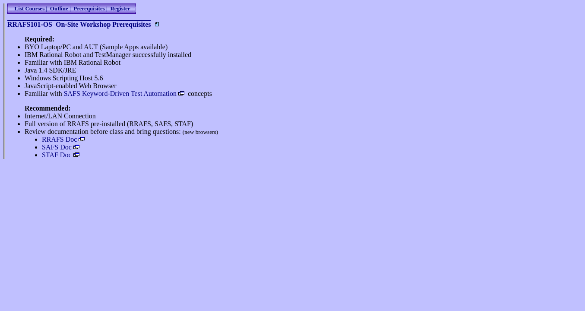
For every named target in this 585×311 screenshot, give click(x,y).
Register (120, 8)
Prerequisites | (89, 8)
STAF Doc (57, 155)
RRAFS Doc (59, 139)
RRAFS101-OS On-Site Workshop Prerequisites (79, 24)
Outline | (59, 8)
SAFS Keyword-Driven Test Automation (120, 93)
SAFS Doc (57, 147)
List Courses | (29, 8)
